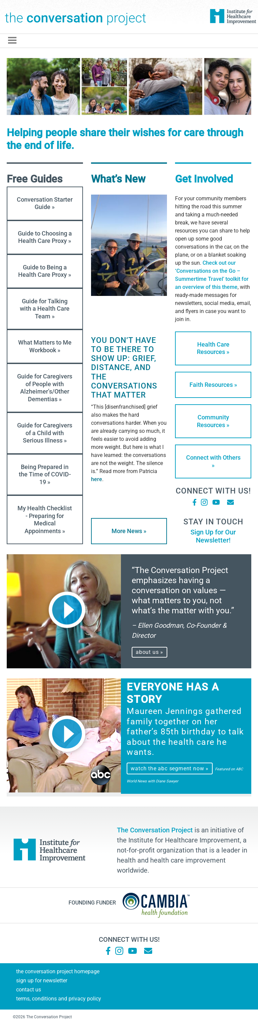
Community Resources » (213, 421)
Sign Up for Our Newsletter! (213, 536)
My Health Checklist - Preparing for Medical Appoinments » (44, 519)
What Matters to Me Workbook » (45, 346)
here (96, 479)
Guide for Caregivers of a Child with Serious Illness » (44, 433)
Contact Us (28, 989)
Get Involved (204, 179)
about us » (149, 652)
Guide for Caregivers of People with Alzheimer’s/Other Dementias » (44, 388)
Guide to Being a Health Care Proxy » (44, 271)
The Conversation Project (75, 17)
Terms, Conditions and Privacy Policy (58, 998)
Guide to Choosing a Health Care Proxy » (45, 237)
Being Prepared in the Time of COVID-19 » (45, 474)
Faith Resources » (213, 384)
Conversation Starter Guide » (45, 203)
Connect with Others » (213, 461)
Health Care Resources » (213, 348)
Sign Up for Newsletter (41, 980)
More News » (129, 530)
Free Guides (34, 179)
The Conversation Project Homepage (57, 971)
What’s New (118, 179)
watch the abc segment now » (170, 768)
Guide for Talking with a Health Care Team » (45, 309)
